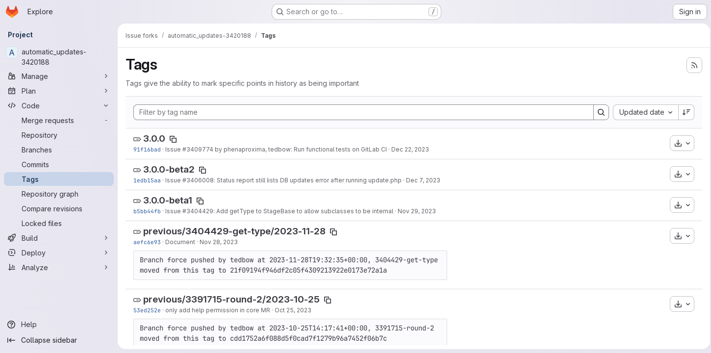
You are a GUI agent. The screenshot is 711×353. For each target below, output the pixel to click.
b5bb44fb (147, 211)
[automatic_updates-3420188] (59, 57)
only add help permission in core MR (217, 310)
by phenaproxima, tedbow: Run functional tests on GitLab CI (300, 149)
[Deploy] (59, 252)
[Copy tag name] (173, 139)
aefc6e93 (147, 242)
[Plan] (59, 91)
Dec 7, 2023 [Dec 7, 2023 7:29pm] (423, 180)
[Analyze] (59, 267)
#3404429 (197, 211)
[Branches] (59, 149)
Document (180, 242)
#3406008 (198, 180)
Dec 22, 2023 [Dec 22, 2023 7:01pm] (410, 149)
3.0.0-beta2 (169, 169)
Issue (173, 149)
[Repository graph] (59, 194)
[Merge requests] (59, 120)
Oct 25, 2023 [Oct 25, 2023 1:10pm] (293, 310)
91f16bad (147, 149)
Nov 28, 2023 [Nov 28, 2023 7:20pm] (219, 242)
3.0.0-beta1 (167, 200)
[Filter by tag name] (362, 112)
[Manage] (59, 76)
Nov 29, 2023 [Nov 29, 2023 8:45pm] (417, 211)
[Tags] (59, 179)
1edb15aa (147, 180)
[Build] (59, 238)
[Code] (59, 105)
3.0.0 (154, 138)
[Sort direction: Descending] (683, 112)
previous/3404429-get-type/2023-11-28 (234, 231)
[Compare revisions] (59, 208)
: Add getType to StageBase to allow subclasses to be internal (303, 211)
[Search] (598, 112)
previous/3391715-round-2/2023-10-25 (231, 299)
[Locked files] (59, 223)
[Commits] (59, 164)
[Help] (59, 324)
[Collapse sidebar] (59, 340)
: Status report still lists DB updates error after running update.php (308, 180)
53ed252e (147, 310)
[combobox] (642, 112)
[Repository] (59, 135)
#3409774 (197, 149)
